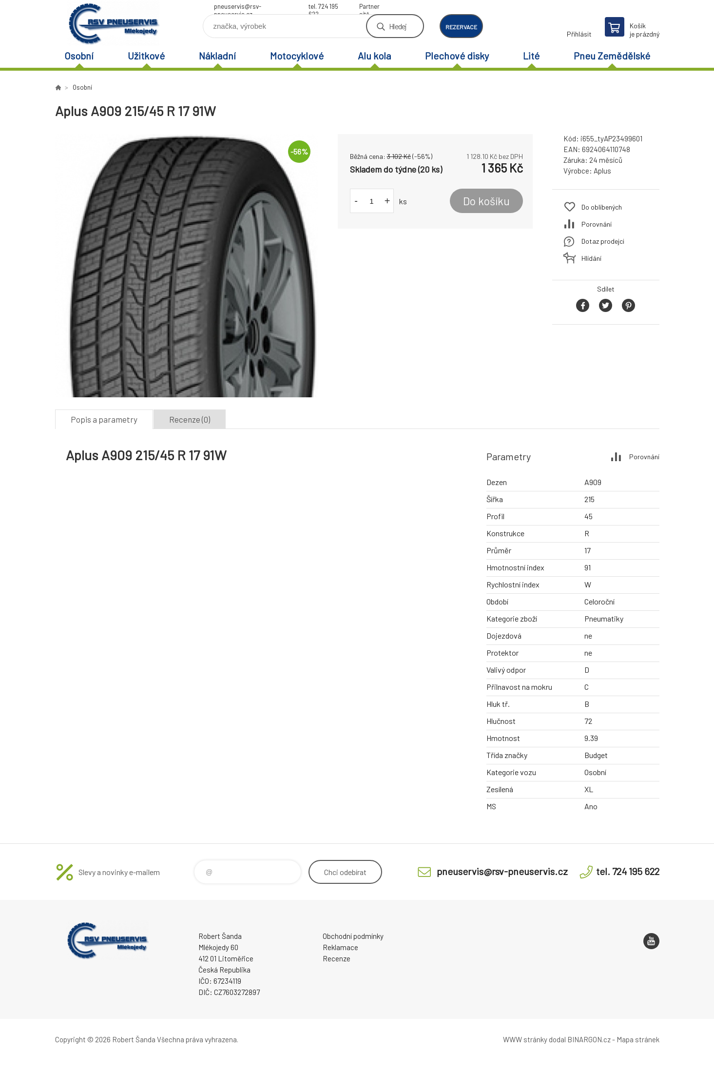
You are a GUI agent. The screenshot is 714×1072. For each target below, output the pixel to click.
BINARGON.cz (589, 1039)
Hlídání (591, 258)
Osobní (79, 55)
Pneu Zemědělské (612, 55)
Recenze (336, 958)
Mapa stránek (638, 1039)
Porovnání (596, 224)
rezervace (461, 26)
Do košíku (486, 201)
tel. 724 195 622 (323, 7)
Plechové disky (457, 55)
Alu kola (374, 55)
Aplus (602, 170)
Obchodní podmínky (353, 936)
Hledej (397, 26)
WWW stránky (525, 1039)
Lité (531, 55)
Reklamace (340, 947)
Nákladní (217, 55)
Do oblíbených (601, 207)
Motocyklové (297, 55)
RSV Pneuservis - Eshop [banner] (113, 22)
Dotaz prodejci (602, 241)
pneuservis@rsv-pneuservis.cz (237, 7)
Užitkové (146, 55)
